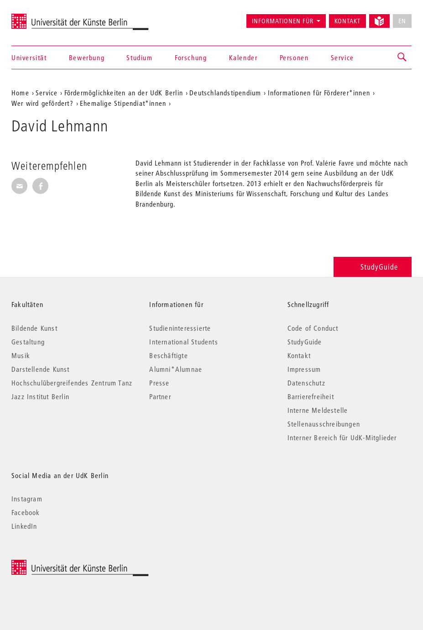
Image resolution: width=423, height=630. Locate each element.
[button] (402, 57)
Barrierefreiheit (310, 396)
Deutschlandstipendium (225, 92)
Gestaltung (28, 341)
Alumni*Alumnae (175, 369)
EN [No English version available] (402, 21)
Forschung (191, 57)
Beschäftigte (168, 355)
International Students (183, 341)
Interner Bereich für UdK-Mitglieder (342, 437)
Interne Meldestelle (317, 410)
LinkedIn (24, 526)
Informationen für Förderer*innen (319, 92)
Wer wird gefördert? (42, 103)
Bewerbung (86, 57)
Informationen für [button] (282, 21)
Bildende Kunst (34, 328)
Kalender (243, 57)
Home (20, 92)
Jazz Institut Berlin (40, 396)
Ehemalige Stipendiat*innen (123, 103)
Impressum (304, 369)
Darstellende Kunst (40, 369)
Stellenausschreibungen (323, 423)
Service (342, 57)
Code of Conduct (313, 328)
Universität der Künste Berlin (47, 17)
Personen (294, 57)
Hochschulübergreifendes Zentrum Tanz (71, 382)
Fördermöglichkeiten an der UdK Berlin (123, 92)
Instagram (26, 498)
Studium (139, 57)
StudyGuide (372, 266)
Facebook (25, 512)
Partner (160, 396)
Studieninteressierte (180, 328)
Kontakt (347, 21)
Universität (29, 57)
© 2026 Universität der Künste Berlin (59, 564)
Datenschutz (306, 382)
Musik (20, 355)
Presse (159, 382)
